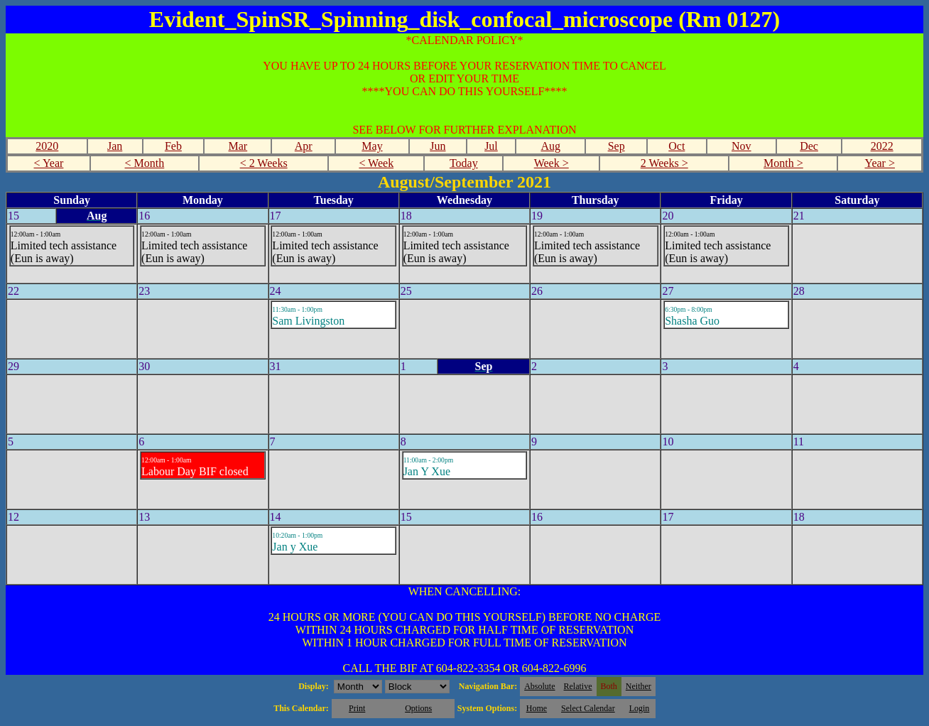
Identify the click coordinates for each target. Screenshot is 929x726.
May (372, 146)
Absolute (539, 686)
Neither (638, 686)
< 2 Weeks (264, 163)
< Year (48, 163)
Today (464, 163)
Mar (238, 146)
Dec (809, 146)
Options (418, 708)
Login (639, 708)
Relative (578, 686)
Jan (114, 146)
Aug (550, 146)
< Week (376, 163)
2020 (47, 146)
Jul (491, 146)
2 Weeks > (664, 163)
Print (357, 708)
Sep (616, 146)
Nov (741, 146)
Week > (551, 163)
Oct (676, 146)
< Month (145, 163)
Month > (783, 163)
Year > (879, 163)
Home (536, 708)
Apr (304, 146)
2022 (882, 146)
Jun (437, 146)
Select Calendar (588, 708)
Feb (173, 146)
